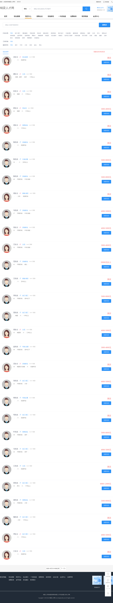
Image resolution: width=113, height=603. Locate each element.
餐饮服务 (25, 33)
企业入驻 (55, 577)
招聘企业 (40, 16)
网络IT (34, 35)
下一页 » (63, 568)
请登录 (19, 1)
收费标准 (73, 16)
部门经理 (84, 35)
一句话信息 (62, 16)
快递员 (47, 35)
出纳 (91, 35)
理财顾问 (29, 38)
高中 (16, 45)
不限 (11, 33)
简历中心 (28, 16)
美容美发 (53, 33)
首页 (5, 16)
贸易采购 (17, 38)
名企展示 (25, 577)
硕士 (35, 45)
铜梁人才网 (7, 7)
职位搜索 (17, 16)
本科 (30, 45)
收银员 (60, 35)
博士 (40, 45)
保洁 (11, 38)
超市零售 (19, 35)
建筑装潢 (75, 33)
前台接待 (53, 35)
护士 (98, 33)
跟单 (23, 38)
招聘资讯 (41, 577)
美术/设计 (60, 33)
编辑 (100, 35)
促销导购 (27, 35)
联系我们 (33, 580)
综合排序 (5, 52)
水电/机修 (77, 35)
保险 (95, 35)
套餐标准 (11, 580)
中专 (21, 45)
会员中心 (96, 16)
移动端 (106, 2)
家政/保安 (45, 33)
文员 (93, 33)
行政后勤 (68, 33)
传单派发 (12, 35)
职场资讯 (51, 16)
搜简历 (104, 25)
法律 (105, 35)
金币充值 (18, 580)
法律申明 (70, 577)
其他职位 (36, 38)
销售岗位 (82, 33)
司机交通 (32, 33)
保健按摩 (40, 35)
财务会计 (104, 33)
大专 (26, 45)
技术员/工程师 (68, 35)
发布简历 (48, 577)
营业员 (39, 33)
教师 (89, 33)
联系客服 (85, 16)
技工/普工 (17, 33)
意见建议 (25, 580)
